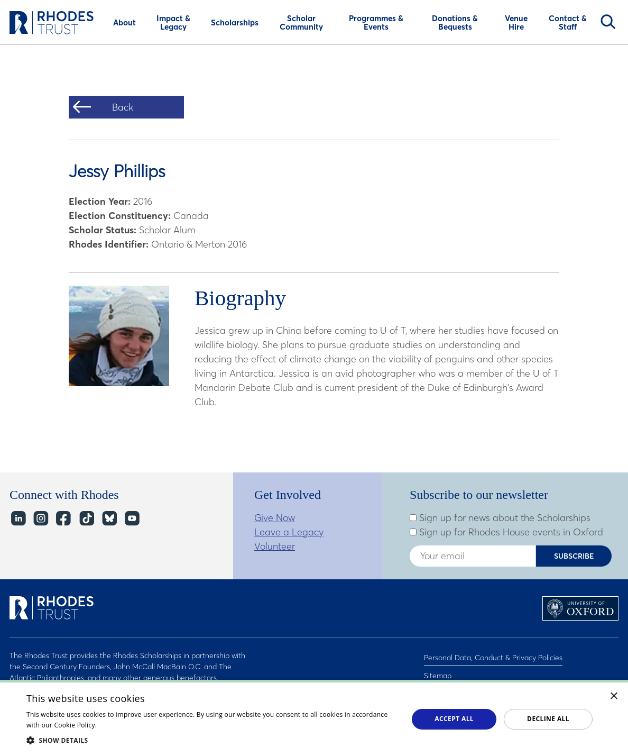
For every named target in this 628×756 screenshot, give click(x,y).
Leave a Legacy (289, 532)
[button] (211, 740)
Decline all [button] (548, 718)
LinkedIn (18, 519)
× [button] (613, 696)
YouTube (131, 519)
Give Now (274, 518)
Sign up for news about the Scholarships (500, 518)
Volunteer (274, 546)
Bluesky (108, 519)
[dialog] (314, 718)
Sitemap (437, 669)
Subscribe (574, 556)
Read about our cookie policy (144, 725)
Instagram (40, 519)
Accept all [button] (454, 718)
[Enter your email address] (472, 556)
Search (607, 21)
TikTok (86, 519)
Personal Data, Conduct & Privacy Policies (493, 655)
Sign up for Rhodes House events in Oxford (506, 532)
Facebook (63, 519)
